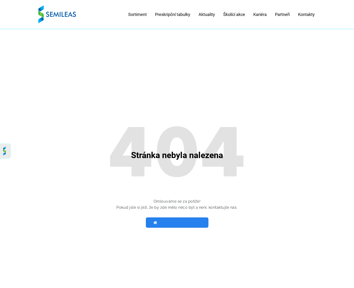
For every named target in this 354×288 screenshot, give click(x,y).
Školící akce (234, 14)
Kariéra (260, 14)
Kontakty (306, 14)
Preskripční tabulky (172, 14)
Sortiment (137, 14)
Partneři (282, 14)
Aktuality (207, 14)
